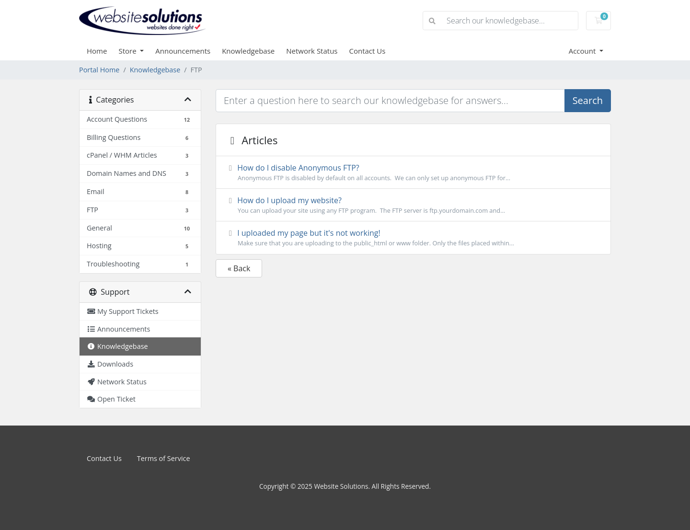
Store (128, 51)
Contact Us (367, 51)
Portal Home (99, 69)
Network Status (311, 51)
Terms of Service (163, 458)
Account (583, 51)
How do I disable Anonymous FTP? (413, 172)
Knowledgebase (248, 51)
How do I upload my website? (413, 205)
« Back (239, 268)
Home (97, 51)
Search (588, 100)
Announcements (182, 51)
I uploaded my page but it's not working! (413, 238)
